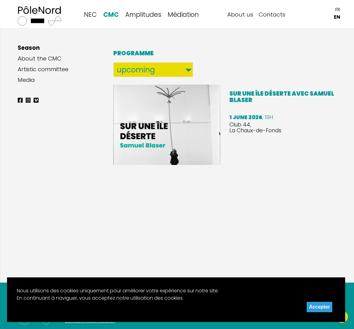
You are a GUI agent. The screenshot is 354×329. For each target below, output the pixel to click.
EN (337, 16)
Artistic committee (43, 69)
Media (26, 80)
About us (240, 14)
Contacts (272, 14)
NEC (90, 14)
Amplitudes (143, 14)
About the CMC (39, 58)
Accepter (319, 306)
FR (337, 9)
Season (29, 48)
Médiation (183, 14)
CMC (111, 14)
